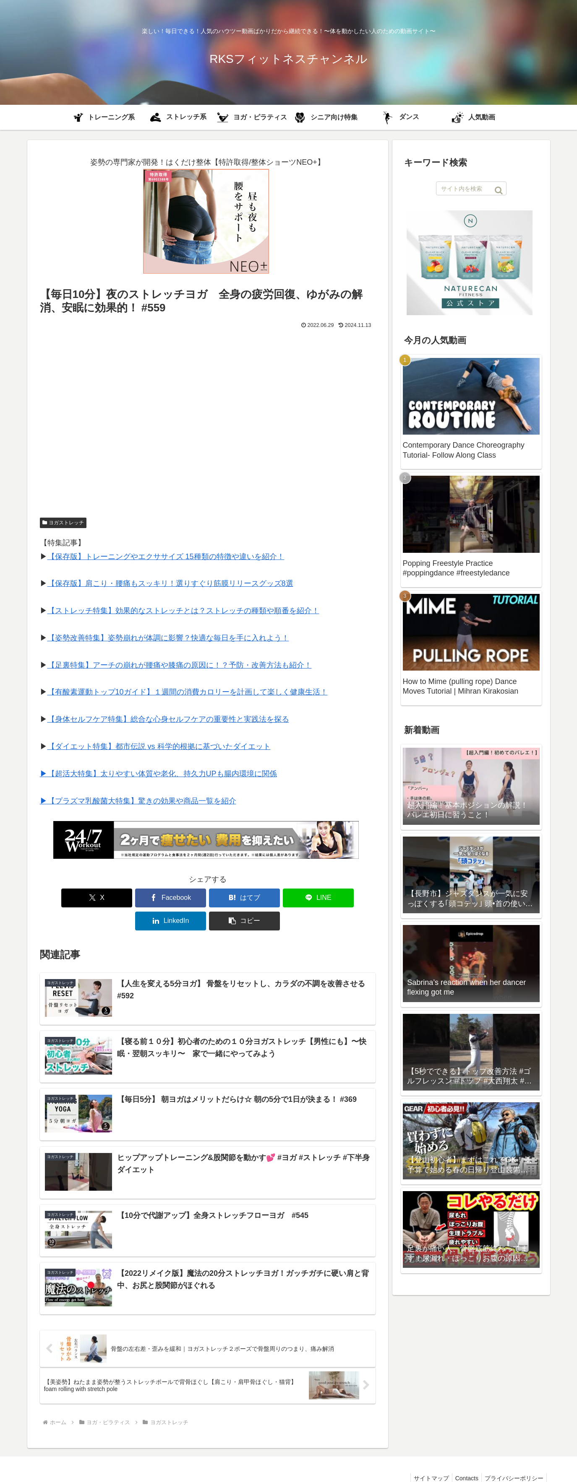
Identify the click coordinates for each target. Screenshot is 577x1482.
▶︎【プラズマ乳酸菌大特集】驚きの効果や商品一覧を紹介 (138, 801)
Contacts (462, 1456)
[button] (348, 898)
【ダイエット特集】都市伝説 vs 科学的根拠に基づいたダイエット (159, 746)
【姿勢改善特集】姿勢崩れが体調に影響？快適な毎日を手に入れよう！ (168, 638)
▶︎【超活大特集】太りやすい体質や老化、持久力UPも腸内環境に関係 (158, 774)
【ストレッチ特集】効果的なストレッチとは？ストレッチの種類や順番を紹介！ (183, 610)
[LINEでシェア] (236, 898)
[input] (471, 188)
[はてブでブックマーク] (179, 898)
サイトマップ (424, 1456)
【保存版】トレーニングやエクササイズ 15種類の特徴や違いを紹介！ (166, 556)
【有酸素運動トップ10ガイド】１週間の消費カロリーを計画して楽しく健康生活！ (187, 692)
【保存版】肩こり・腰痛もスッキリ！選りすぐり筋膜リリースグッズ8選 (170, 583)
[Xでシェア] (67, 898)
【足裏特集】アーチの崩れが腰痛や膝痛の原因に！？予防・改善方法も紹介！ (179, 665)
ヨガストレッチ (63, 523)
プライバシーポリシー (512, 1456)
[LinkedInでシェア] (292, 898)
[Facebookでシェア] (123, 898)
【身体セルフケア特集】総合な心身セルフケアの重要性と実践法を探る (168, 719)
